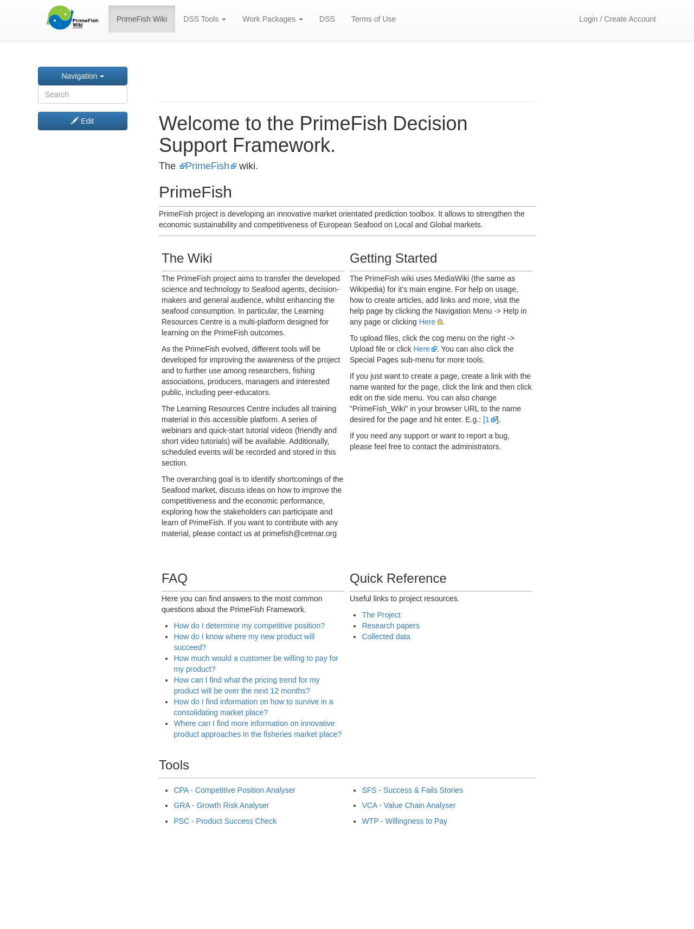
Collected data (386, 636)
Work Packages (272, 19)
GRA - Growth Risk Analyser (221, 805)
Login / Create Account (617, 19)
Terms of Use (373, 19)
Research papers (391, 625)
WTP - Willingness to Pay (404, 821)
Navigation (82, 76)
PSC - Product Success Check (225, 821)
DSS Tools (204, 19)
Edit (82, 121)
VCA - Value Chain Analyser (408, 805)
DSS (327, 19)
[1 (486, 419)
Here (427, 321)
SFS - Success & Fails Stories (412, 790)
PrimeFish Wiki (142, 19)
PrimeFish (207, 166)
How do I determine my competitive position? (249, 625)
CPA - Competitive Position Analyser (234, 790)
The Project (381, 614)
